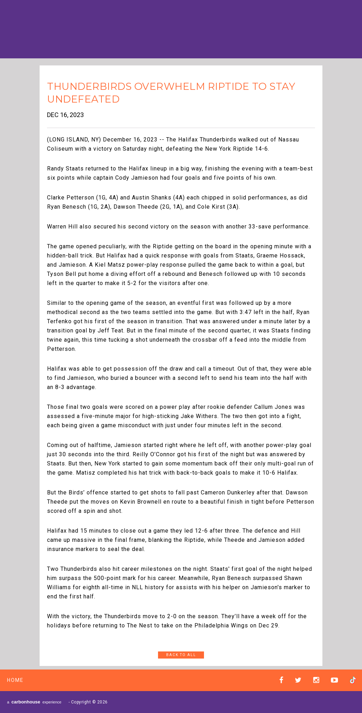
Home (15, 680)
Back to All (181, 655)
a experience (34, 702)
